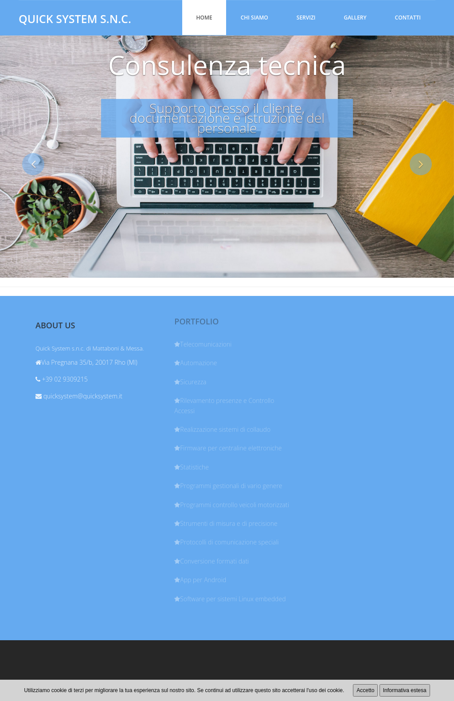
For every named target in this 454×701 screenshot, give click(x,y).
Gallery (355, 17)
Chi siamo (254, 17)
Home (204, 17)
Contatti (408, 17)
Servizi (306, 17)
